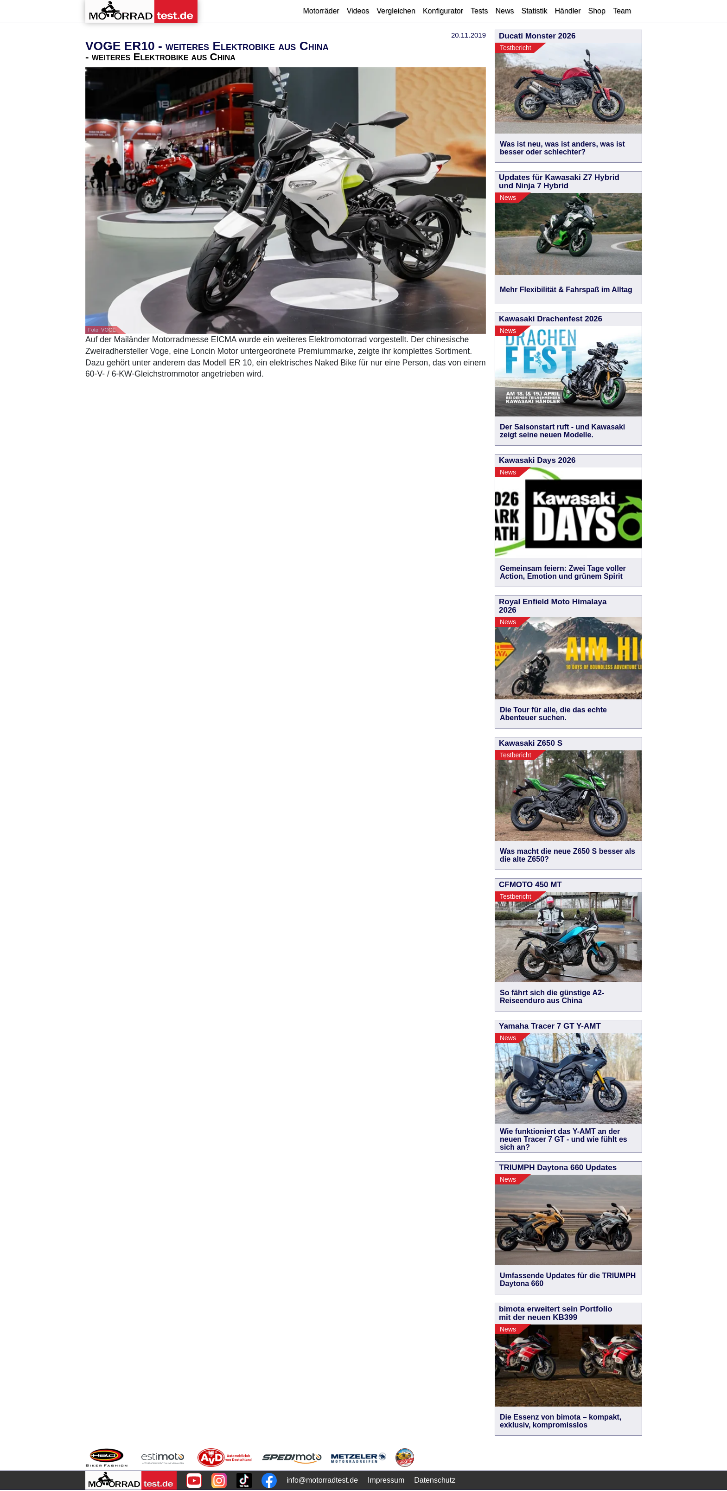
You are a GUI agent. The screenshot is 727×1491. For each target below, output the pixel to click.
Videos (358, 11)
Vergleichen (395, 11)
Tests (479, 11)
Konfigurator (443, 11)
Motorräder (321, 11)
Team (622, 11)
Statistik (534, 11)
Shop (597, 11)
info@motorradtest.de (322, 1480)
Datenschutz (434, 1480)
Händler (567, 11)
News (504, 11)
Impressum (386, 1480)
